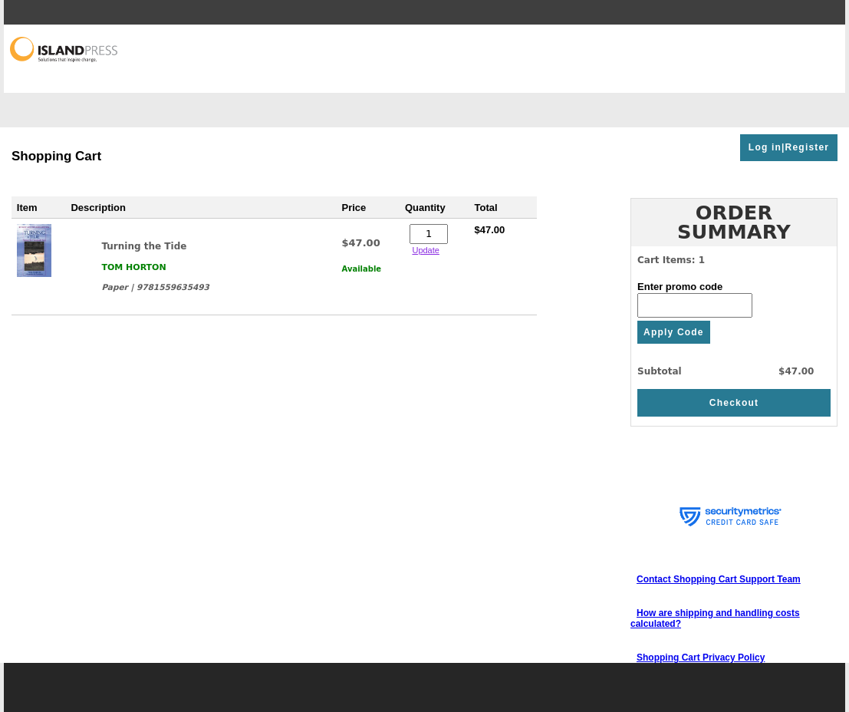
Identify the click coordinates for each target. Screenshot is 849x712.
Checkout (734, 402)
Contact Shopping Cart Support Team (719, 579)
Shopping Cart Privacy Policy (701, 657)
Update (425, 250)
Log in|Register (789, 147)
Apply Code (673, 332)
